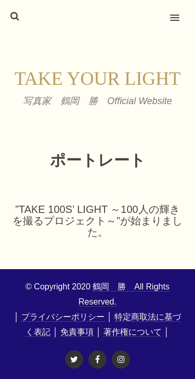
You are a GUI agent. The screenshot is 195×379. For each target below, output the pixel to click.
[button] (180, 11)
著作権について (132, 331)
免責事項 (77, 331)
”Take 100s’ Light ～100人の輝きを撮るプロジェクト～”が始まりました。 (97, 221)
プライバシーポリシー (63, 316)
